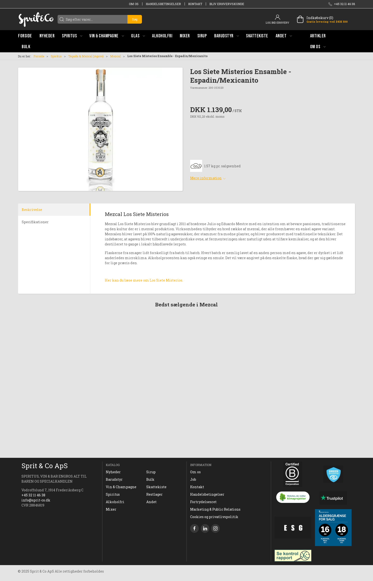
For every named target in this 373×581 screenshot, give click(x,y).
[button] (72, 35)
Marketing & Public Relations (215, 509)
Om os (134, 4)
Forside (38, 56)
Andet (151, 502)
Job (193, 479)
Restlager (154, 494)
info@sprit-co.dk (35, 500)
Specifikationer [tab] (35, 222)
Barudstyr (114, 479)
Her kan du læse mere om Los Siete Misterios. (144, 280)
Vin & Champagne (121, 487)
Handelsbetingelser (163, 4)
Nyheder (113, 472)
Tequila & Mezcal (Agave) (86, 56)
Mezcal (115, 56)
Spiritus (56, 56)
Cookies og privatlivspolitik (214, 516)
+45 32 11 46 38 (33, 495)
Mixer (111, 509)
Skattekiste (156, 487)
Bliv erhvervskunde (226, 4)
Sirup (151, 472)
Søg (134, 19)
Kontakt (195, 4)
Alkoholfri (115, 502)
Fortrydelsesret (203, 502)
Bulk (150, 479)
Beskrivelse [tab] (32, 209)
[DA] (36, 19)
